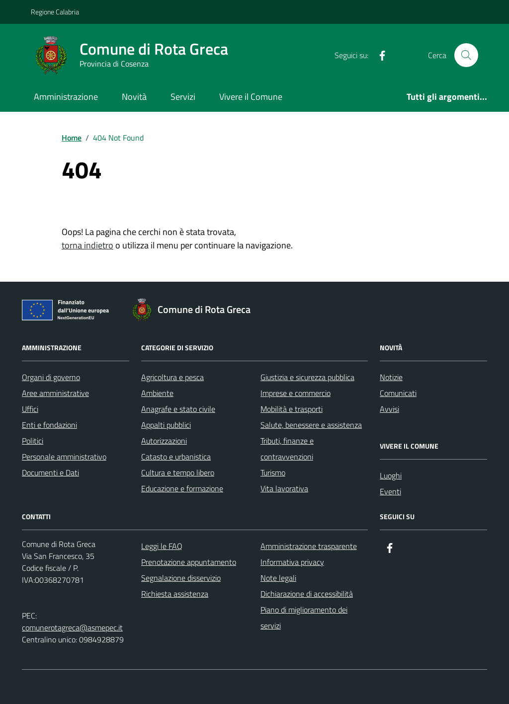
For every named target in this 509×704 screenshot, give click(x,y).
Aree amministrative (55, 393)
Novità (134, 96)
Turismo (272, 472)
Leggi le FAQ (161, 546)
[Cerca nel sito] (466, 55)
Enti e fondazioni (49, 425)
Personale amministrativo (64, 457)
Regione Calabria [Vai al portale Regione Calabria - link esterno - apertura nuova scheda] (55, 11)
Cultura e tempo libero (177, 472)
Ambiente (157, 393)
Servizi (182, 96)
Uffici (30, 409)
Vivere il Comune (250, 96)
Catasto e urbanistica (176, 457)
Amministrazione (66, 96)
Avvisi (389, 409)
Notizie (391, 377)
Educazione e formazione (182, 488)
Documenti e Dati (50, 472)
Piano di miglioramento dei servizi (303, 617)
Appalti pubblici (166, 425)
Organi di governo (51, 377)
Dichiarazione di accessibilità (306, 594)
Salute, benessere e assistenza (311, 425)
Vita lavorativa (284, 488)
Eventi (390, 491)
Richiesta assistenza (174, 594)
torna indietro (87, 245)
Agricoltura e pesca (172, 377)
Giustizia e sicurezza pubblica (307, 377)
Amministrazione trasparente (308, 546)
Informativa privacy (292, 562)
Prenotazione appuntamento (188, 562)
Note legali (278, 578)
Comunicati (398, 393)
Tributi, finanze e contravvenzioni (287, 449)
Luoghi (391, 475)
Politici (32, 441)
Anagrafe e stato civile (178, 409)
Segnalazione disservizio (181, 578)
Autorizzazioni (164, 441)
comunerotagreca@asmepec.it (72, 627)
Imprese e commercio (295, 393)
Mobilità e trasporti (291, 409)
